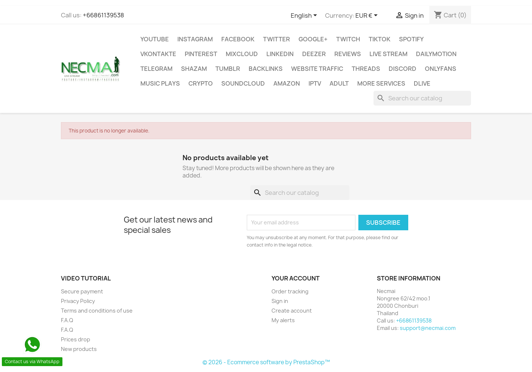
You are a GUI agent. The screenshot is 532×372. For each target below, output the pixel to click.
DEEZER (314, 54)
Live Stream (388, 54)
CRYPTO (200, 83)
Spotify (411, 39)
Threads (366, 69)
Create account (292, 310)
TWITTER (276, 39)
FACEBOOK (238, 39)
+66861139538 (103, 15)
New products (79, 348)
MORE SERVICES (381, 83)
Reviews (347, 54)
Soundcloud (243, 83)
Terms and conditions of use (97, 310)
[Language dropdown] (305, 15)
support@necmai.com (428, 327)
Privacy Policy (78, 300)
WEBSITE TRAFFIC (317, 69)
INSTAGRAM (195, 39)
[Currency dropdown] (367, 15)
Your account (296, 278)
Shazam (194, 69)
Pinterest (201, 54)
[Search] (422, 98)
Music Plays (160, 83)
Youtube (154, 39)
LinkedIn (280, 54)
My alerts (283, 320)
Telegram (156, 69)
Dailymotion (436, 54)
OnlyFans (440, 69)
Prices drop (75, 339)
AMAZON (286, 83)
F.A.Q (67, 320)
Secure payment (82, 291)
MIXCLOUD (242, 54)
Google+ (313, 39)
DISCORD (402, 69)
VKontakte (158, 54)
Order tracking (290, 291)
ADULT (339, 83)
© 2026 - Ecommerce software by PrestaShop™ (266, 362)
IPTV (314, 83)
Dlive (422, 83)
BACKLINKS (266, 69)
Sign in (280, 300)
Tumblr (227, 69)
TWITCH (348, 39)
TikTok (380, 39)
